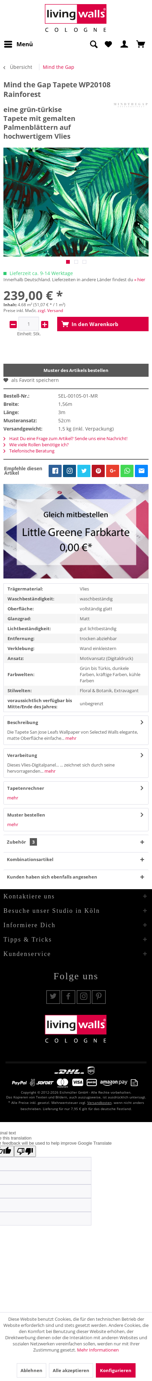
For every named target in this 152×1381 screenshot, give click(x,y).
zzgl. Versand (50, 310)
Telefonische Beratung (28, 451)
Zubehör (22, 842)
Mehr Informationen (98, 1350)
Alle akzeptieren (71, 1370)
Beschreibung (22, 722)
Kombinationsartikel (30, 859)
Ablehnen (31, 1370)
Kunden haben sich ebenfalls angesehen (52, 877)
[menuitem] (18, 44)
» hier (139, 279)
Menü (18, 43)
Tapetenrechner (25, 788)
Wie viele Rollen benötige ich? (36, 444)
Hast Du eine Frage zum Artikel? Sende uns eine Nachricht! (65, 438)
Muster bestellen (26, 815)
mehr (70, 738)
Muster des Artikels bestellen (76, 370)
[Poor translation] (25, 1151)
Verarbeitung (22, 755)
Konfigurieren (115, 1370)
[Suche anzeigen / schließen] (93, 44)
